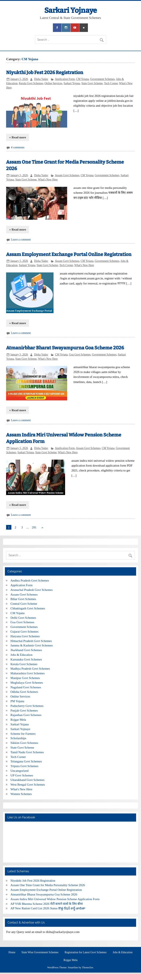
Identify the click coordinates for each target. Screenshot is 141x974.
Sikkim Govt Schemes (24, 742)
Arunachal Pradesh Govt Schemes (32, 589)
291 (34, 527)
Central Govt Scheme (24, 603)
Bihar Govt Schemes (23, 599)
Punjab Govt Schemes (24, 710)
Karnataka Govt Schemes (26, 659)
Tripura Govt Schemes (24, 766)
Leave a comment (21, 239)
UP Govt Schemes (22, 775)
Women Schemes (21, 794)
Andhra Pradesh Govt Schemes (30, 580)
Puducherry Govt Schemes (27, 705)
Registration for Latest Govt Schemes (86, 952)
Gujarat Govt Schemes (25, 631)
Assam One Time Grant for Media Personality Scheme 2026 (48, 885)
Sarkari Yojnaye (70, 10)
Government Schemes (102, 79)
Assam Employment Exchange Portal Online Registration (68, 254)
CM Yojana (82, 79)
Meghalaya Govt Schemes (27, 682)
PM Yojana (17, 701)
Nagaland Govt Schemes (26, 687)
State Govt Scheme (92, 83)
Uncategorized (20, 770)
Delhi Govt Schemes (23, 617)
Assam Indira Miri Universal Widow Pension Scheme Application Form (55, 899)
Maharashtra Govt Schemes (28, 673)
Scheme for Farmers (23, 733)
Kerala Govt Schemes (31, 83)
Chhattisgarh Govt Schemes (28, 608)
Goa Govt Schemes (80, 354)
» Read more (17, 137)
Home (12, 952)
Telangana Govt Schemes (26, 761)
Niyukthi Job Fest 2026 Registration (44, 72)
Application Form (65, 79)
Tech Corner (111, 83)
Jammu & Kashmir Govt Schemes (32, 645)
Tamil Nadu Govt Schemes (27, 752)
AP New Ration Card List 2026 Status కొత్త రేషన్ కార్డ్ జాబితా (48, 908)
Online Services (53, 83)
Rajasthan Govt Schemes (26, 715)
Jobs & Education (22, 654)
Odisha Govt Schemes (24, 691)
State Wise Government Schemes (40, 952)
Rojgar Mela (18, 719)
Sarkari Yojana (72, 83)
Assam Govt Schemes (67, 175)
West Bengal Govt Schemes (28, 784)
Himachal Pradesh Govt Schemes (31, 641)
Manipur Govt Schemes (25, 678)
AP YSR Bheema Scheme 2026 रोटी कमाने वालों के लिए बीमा (47, 903)
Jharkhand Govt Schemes (26, 650)
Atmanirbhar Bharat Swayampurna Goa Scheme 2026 (65, 348)
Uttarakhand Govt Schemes (28, 780)
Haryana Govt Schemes (25, 636)
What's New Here (48, 179)
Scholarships (18, 738)
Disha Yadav (41, 79)
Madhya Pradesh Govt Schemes (30, 668)
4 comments (17, 147)
